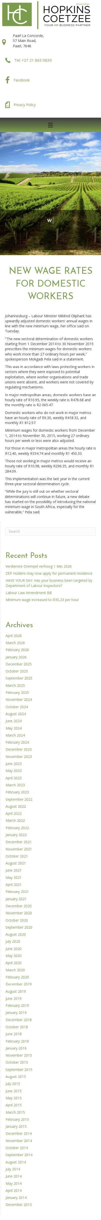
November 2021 (19, 849)
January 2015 (16, 1126)
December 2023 (19, 749)
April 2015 (14, 1105)
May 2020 (14, 955)
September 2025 (19, 678)
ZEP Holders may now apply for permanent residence (49, 573)
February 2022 (17, 827)
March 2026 (15, 642)
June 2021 (14, 870)
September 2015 (19, 1069)
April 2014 (14, 1190)
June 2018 (14, 1033)
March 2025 (15, 685)
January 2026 (16, 657)
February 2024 (17, 742)
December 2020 (19, 905)
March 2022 (15, 820)
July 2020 (13, 941)
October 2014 (17, 1147)
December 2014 (19, 1133)
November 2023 (19, 756)
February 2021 (17, 891)
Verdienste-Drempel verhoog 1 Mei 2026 (39, 566)
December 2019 (19, 984)
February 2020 (17, 977)
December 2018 (19, 1019)
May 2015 (14, 1098)
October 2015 (17, 1062)
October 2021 (17, 856)
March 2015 (15, 1112)
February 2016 (17, 1041)
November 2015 (19, 1055)
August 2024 (16, 713)
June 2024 (14, 720)
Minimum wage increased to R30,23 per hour (42, 599)
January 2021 (16, 898)
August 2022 (16, 806)
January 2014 (16, 1197)
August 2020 (16, 934)
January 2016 (16, 1048)
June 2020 (14, 948)
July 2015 (13, 1083)
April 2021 (14, 884)
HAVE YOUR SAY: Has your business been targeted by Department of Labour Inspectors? (49, 583)
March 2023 (15, 785)
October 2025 (17, 671)
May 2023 (14, 770)
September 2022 (19, 799)
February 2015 (17, 1119)
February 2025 (17, 692)
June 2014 (14, 1176)
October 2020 (17, 920)
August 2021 (16, 863)
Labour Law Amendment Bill (29, 592)
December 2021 (19, 841)
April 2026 (14, 635)
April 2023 (14, 778)
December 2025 (19, 664)
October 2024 (17, 706)
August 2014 (16, 1162)
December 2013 (19, 1204)
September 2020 (19, 927)
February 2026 (17, 649)
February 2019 (17, 1005)
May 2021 (14, 877)
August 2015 (16, 1076)
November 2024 (19, 699)
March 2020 (15, 970)
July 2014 (13, 1169)
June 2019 (14, 998)
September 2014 (19, 1154)
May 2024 (14, 728)
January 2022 (16, 834)
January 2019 (16, 1012)
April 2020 (14, 962)
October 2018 (17, 1026)
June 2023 (14, 763)
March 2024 (15, 735)
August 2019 (16, 991)
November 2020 (19, 913)
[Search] (51, 531)
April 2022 (14, 813)
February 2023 (17, 792)
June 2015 (14, 1091)
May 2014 (14, 1183)
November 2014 (19, 1140)
